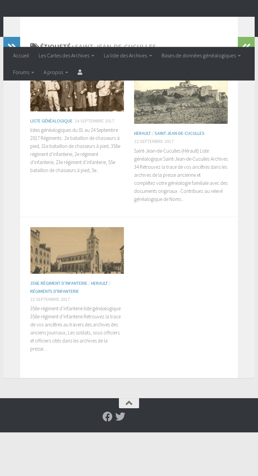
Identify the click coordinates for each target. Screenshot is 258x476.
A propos (53, 72)
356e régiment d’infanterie (58, 327)
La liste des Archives (125, 55)
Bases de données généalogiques (199, 55)
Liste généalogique (51, 164)
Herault (142, 177)
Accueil (21, 55)
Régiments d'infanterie (54, 335)
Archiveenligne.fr (65, 23)
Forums (21, 72)
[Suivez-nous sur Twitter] (120, 460)
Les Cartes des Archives (64, 55)
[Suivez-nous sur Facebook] (107, 460)
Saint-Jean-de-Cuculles (180, 177)
